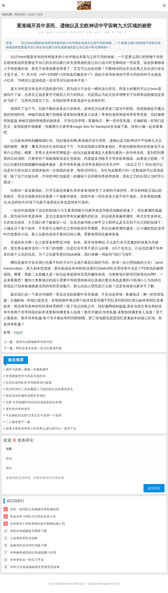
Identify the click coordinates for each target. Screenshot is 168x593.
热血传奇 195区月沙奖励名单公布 (33, 516)
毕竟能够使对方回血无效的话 (26, 376)
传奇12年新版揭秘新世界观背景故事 (35, 567)
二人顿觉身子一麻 (18, 422)
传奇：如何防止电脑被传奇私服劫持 (34, 509)
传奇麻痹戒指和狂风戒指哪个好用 (33, 552)
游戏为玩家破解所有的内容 (34, 342)
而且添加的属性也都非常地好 (26, 395)
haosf (18, 332)
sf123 (31, 14)
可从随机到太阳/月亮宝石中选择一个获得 (34, 415)
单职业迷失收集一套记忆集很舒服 (39, 348)
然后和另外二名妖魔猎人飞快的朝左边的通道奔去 (39, 389)
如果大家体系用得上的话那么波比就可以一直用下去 (41, 428)
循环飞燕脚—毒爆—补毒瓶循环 (27, 369)
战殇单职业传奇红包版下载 (28, 545)
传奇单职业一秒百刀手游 (27, 559)
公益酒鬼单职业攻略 (24, 538)
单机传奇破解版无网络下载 (28, 531)
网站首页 (20, 14)
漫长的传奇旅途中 (18, 409)
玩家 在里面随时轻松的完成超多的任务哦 (34, 402)
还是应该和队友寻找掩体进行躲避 (29, 382)
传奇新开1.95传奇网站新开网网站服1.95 (37, 523)
